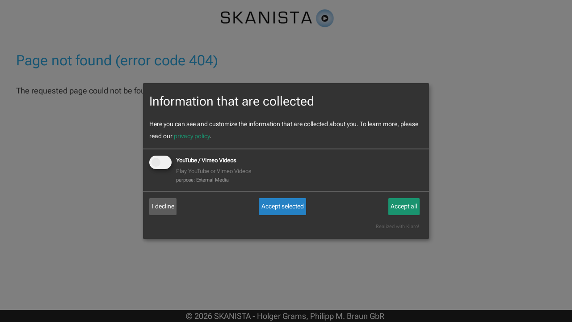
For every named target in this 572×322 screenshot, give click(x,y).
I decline (163, 206)
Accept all (404, 206)
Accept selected (282, 206)
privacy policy (192, 136)
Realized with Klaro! (397, 226)
